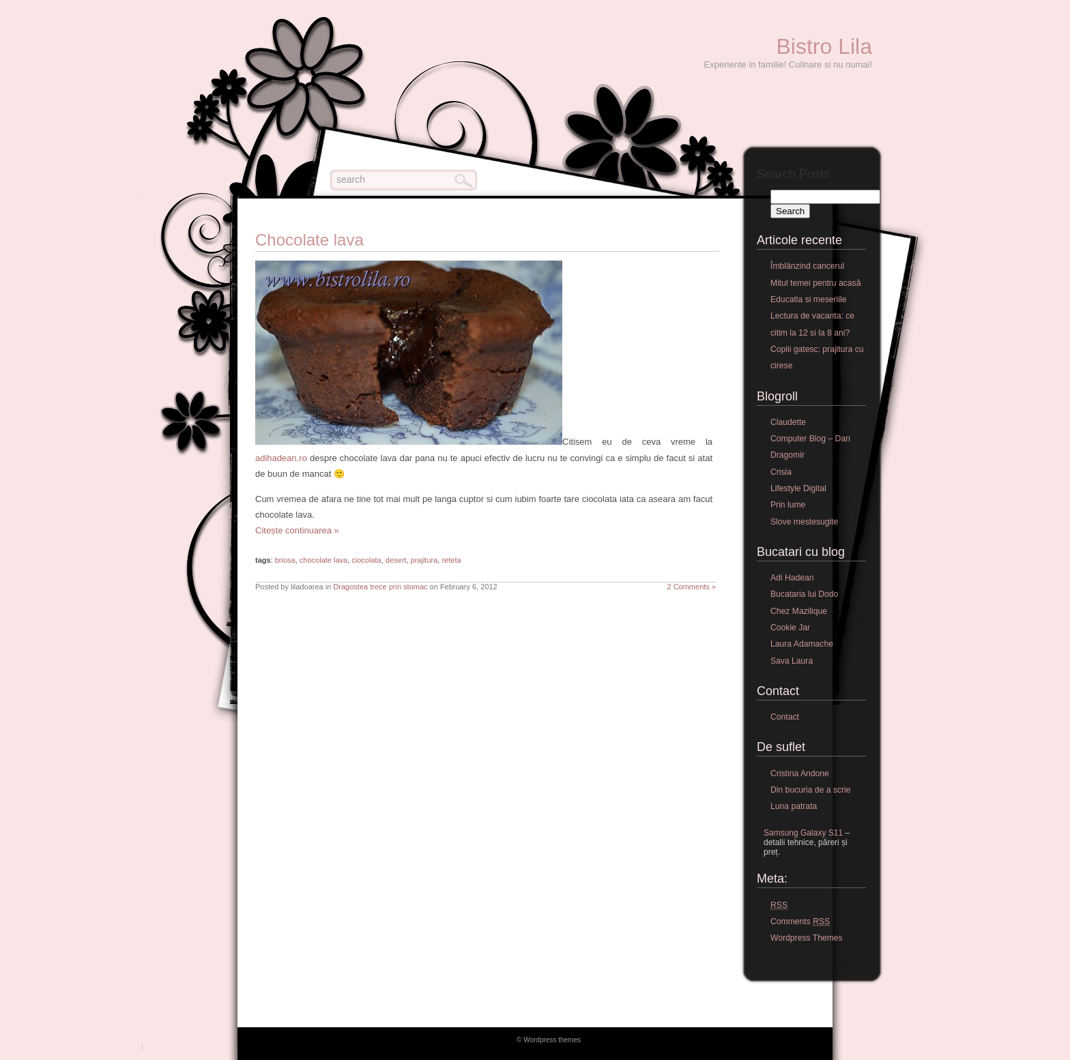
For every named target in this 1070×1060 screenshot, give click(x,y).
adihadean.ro (281, 458)
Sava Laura (791, 661)
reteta (451, 560)
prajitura (424, 560)
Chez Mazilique (798, 611)
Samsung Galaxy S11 (803, 833)
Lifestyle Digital (798, 488)
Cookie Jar (790, 627)
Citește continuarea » (297, 530)
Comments (800, 922)
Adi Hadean (792, 578)
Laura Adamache (801, 644)
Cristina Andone (799, 773)
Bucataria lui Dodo (804, 594)
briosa (285, 560)
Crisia (781, 472)
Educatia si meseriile (808, 299)
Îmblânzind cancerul (807, 266)
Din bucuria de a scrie (810, 790)
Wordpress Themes (806, 938)
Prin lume (787, 505)
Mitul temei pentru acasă (815, 283)
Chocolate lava (309, 240)
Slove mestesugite (804, 522)
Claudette (788, 422)
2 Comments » (691, 587)
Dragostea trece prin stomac (380, 587)
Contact (784, 717)
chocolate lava (323, 560)
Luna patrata (793, 806)
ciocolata (366, 560)
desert (396, 560)
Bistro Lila (825, 46)
